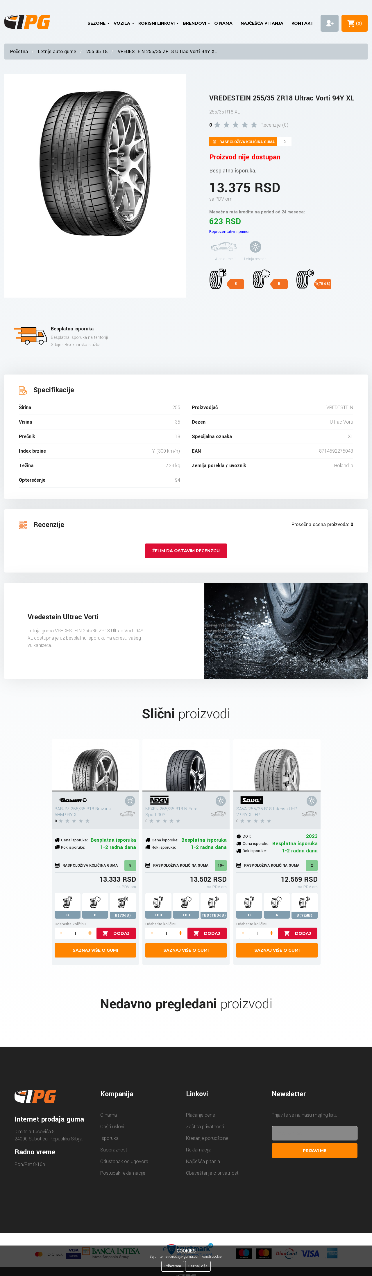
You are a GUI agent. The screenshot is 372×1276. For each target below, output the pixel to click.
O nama (223, 23)
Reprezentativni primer (229, 231)
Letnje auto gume (57, 51)
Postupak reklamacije (122, 1173)
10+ (221, 865)
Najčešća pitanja (262, 23)
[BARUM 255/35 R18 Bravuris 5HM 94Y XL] (95, 765)
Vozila (122, 23)
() (358, 23)
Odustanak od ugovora (124, 1161)
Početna (19, 51)
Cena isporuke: (74, 840)
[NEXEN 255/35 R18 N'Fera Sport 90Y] (186, 765)
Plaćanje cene (200, 1115)
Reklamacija (198, 1150)
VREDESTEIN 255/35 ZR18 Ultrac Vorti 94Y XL (167, 51)
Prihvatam (172, 1266)
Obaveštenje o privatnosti (212, 1173)
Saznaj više (198, 1266)
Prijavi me (314, 1150)
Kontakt (302, 23)
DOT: (247, 836)
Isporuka (109, 1138)
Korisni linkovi (156, 23)
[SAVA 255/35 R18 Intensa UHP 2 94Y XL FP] (277, 765)
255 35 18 (97, 51)
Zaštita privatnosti (205, 1126)
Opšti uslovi (112, 1126)
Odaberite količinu (70, 924)
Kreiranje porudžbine (207, 1138)
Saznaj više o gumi (95, 950)
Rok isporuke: (73, 847)
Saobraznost (113, 1150)
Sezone (96, 23)
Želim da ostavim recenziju (186, 550)
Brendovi (194, 23)
